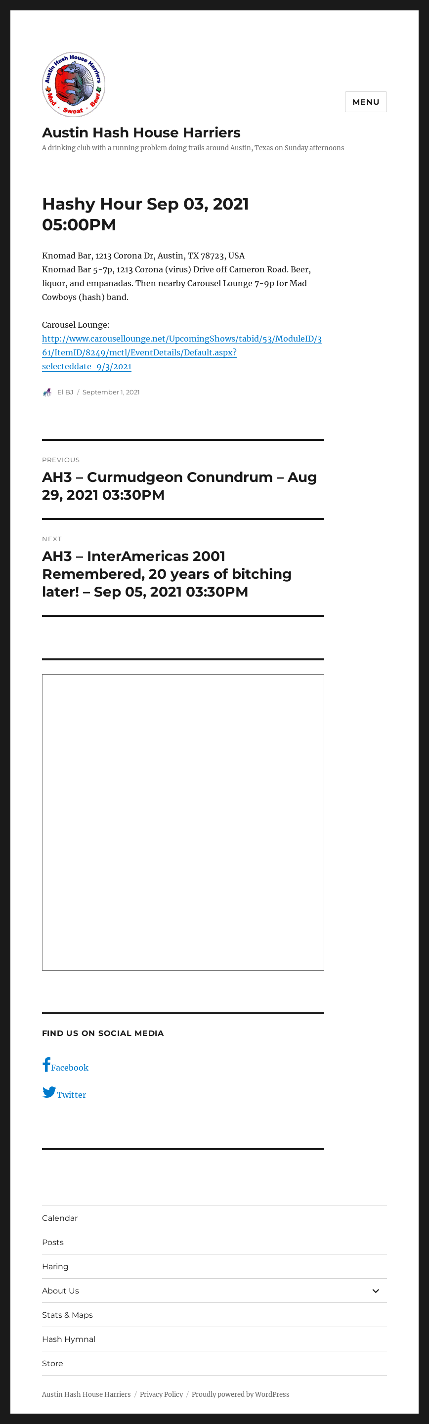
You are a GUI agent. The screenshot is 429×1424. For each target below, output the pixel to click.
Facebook (65, 1065)
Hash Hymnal (68, 1339)
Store (52, 1363)
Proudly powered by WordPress (241, 1394)
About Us (60, 1290)
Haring (55, 1266)
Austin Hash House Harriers (141, 132)
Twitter (64, 1092)
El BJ (65, 392)
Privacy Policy (161, 1394)
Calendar (60, 1218)
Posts (53, 1242)
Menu (366, 102)
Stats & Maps (67, 1315)
